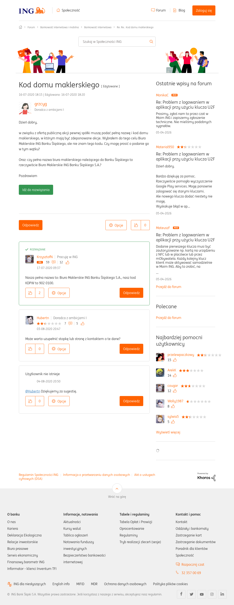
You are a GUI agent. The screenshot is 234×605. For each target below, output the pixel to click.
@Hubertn (32, 391)
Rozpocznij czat (193, 564)
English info (61, 584)
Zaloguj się (204, 10)
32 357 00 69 (191, 573)
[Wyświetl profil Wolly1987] (176, 401)
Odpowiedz (30, 225)
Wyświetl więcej (168, 432)
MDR (94, 584)
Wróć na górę (117, 497)
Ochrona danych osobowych (125, 584)
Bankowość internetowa (97, 27)
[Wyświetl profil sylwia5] (174, 416)
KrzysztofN (45, 257)
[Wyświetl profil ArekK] (173, 370)
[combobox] (117, 42)
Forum (161, 10)
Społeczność (71, 10)
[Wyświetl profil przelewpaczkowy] (182, 355)
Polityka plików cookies (170, 584)
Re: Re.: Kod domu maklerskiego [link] (135, 27)
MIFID (80, 584)
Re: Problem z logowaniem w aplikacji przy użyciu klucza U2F (185, 105)
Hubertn (43, 318)
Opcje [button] (119, 225)
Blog (182, 10)
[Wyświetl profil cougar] (174, 385)
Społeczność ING (20, 27)
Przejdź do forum (168, 287)
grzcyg (41, 103)
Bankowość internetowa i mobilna (59, 27)
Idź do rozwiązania (36, 190)
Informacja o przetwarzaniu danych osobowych (96, 475)
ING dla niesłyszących (30, 584)
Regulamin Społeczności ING (38, 475)
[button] (136, 225)
